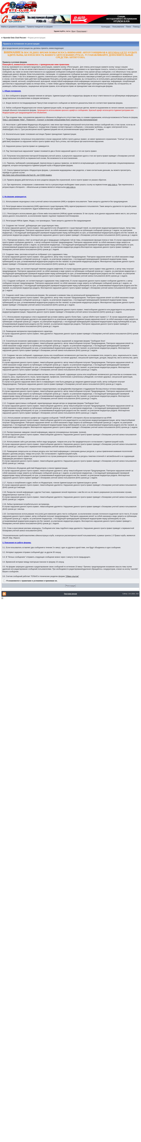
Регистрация (81, 31)
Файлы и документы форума (13, 27)
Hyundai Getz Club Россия (14, 38)
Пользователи (118, 27)
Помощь (136, 27)
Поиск (128, 27)
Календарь (105, 27)
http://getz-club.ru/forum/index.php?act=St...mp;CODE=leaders (27, 175)
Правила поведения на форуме (40, 27)
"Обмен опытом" (72, 576)
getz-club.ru (112, 185)
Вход (73, 31)
